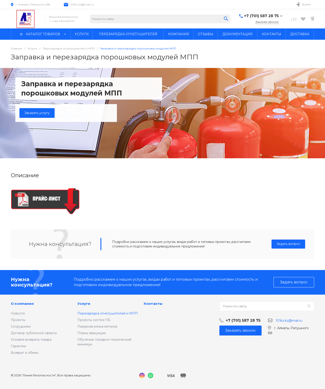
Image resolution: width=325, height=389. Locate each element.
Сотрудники (21, 326)
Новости (18, 313)
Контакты (153, 303)
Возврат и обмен (25, 353)
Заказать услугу (37, 113)
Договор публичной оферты (34, 333)
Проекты (18, 320)
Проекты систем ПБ (93, 320)
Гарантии (18, 346)
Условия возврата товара (31, 340)
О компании (22, 303)
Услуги (83, 303)
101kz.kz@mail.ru (82, 4)
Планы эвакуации (91, 333)
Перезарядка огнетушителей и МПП (107, 313)
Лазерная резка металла (97, 326)
